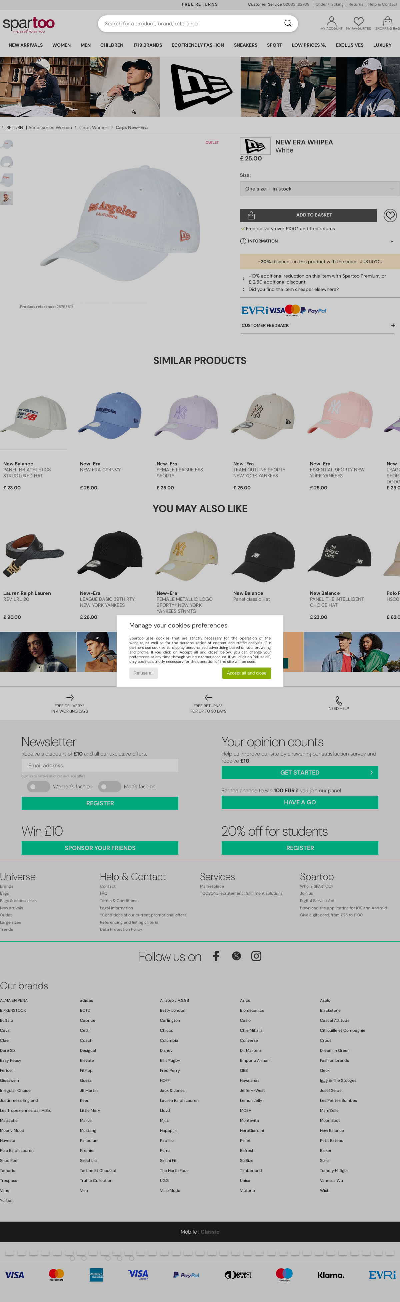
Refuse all (143, 673)
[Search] (288, 23)
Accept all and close (247, 673)
